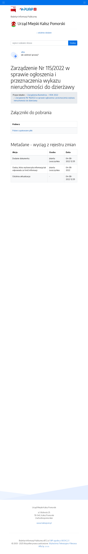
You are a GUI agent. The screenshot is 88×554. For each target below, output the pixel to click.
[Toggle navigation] (84, 2)
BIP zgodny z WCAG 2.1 (59, 540)
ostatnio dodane (45, 32)
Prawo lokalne (19, 95)
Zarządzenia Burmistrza (37, 95)
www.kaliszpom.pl (44, 523)
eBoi (23, 52)
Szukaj (73, 43)
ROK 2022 (53, 95)
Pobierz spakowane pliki (22, 130)
